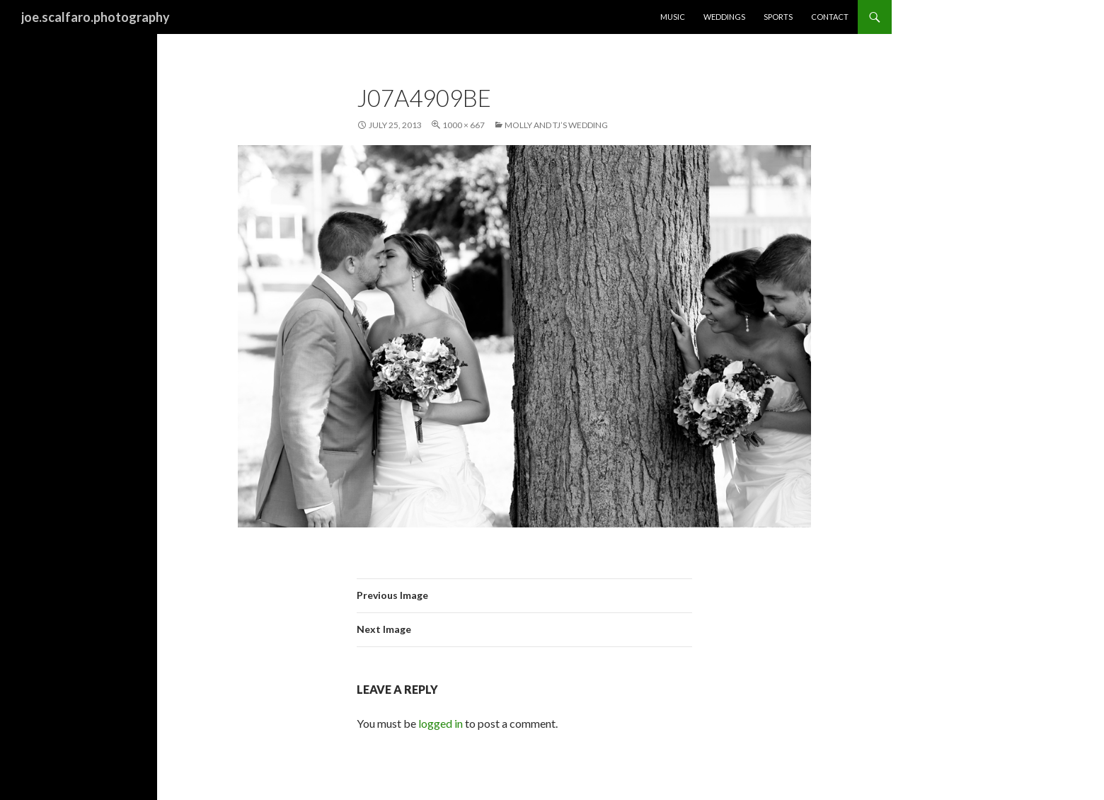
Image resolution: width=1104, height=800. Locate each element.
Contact (830, 16)
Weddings (724, 16)
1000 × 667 (463, 125)
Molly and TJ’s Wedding (556, 125)
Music (672, 16)
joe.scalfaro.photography (95, 17)
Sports (778, 16)
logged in (440, 723)
